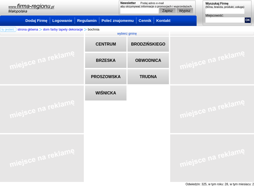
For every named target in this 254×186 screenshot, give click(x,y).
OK (248, 20)
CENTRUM (106, 44)
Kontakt (163, 20)
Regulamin (87, 20)
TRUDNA (148, 77)
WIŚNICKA (106, 93)
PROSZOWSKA (105, 77)
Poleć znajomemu (118, 20)
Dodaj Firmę (36, 20)
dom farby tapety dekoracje (63, 29)
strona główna (28, 29)
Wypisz (184, 11)
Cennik (145, 20)
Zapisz (167, 11)
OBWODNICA (148, 60)
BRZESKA (106, 60)
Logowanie (62, 20)
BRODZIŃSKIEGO (148, 44)
